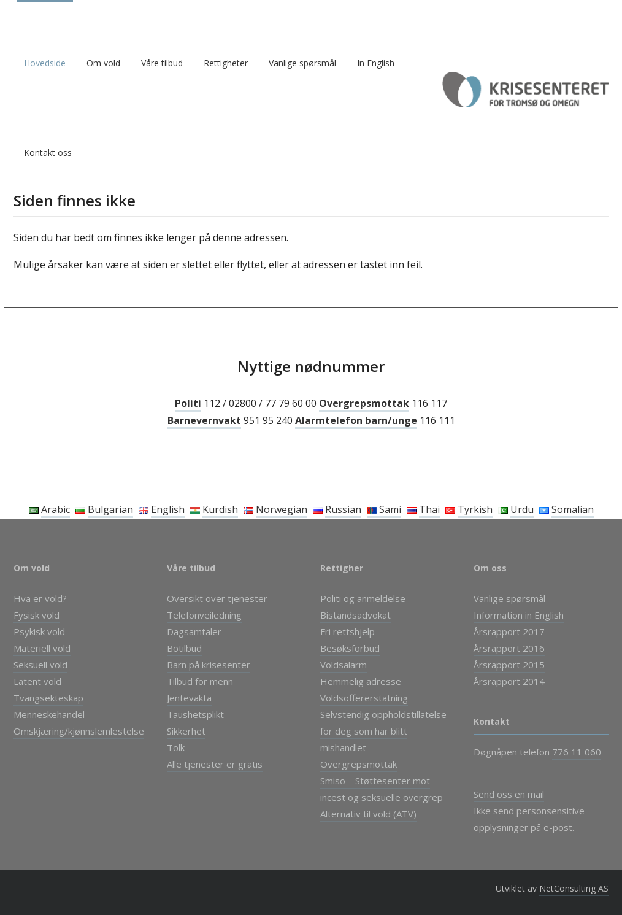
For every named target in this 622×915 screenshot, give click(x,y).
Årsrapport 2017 (509, 631)
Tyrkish (475, 509)
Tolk (176, 747)
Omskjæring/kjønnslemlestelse (78, 731)
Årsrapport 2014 (509, 681)
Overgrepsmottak (364, 403)
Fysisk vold (36, 615)
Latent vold (37, 681)
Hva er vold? (40, 598)
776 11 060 (576, 752)
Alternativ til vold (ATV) (368, 814)
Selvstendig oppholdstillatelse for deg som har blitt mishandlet (383, 731)
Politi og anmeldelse (362, 598)
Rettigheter (226, 63)
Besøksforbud (350, 648)
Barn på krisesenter (208, 664)
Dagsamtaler (194, 631)
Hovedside (45, 63)
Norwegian (281, 509)
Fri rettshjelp (347, 631)
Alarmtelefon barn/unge (356, 420)
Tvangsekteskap (48, 698)
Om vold (103, 63)
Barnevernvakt (204, 420)
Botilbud (184, 648)
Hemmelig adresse (360, 681)
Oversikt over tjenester (217, 598)
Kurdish (220, 509)
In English (375, 63)
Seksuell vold (40, 664)
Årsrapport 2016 (509, 648)
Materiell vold (42, 648)
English (168, 509)
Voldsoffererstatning (364, 698)
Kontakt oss (48, 152)
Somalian (572, 509)
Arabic (55, 509)
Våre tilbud (162, 63)
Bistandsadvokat (355, 615)
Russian (343, 509)
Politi (188, 403)
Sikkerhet (186, 731)
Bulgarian (110, 509)
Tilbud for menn (200, 681)
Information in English (519, 615)
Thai (429, 509)
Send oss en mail (509, 794)
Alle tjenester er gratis (215, 764)
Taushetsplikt (195, 714)
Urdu (522, 509)
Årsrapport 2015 (509, 664)
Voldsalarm (343, 664)
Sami (384, 509)
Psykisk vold (39, 631)
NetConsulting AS (574, 888)
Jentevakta (189, 698)
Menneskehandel (49, 714)
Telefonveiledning (204, 615)
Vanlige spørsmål (302, 63)
